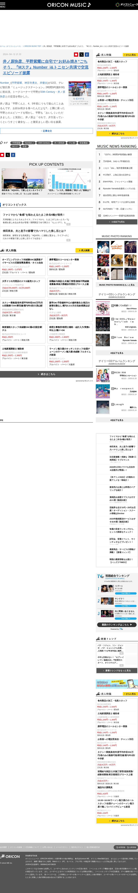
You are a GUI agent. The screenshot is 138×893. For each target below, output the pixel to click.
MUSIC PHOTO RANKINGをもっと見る (117, 285)
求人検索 (85, 250)
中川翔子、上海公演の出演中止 (117, 175)
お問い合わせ (47, 847)
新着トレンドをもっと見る (117, 670)
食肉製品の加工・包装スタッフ (112, 61)
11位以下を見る (116, 222)
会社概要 (3, 847)
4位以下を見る (116, 353)
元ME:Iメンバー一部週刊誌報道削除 (119, 216)
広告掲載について (32, 847)
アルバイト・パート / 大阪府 (70, 356)
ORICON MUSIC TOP (32, 46)
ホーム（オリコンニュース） (11, 46)
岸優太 (43, 82)
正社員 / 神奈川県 (23, 286)
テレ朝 (72, 143)
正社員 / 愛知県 (70, 310)
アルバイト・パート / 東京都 (23, 353)
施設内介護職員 (105, 787)
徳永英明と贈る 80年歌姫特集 (116, 195)
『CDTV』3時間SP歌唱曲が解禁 (117, 154)
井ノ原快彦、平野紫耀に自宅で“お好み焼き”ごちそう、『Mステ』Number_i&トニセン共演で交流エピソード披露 (45, 67)
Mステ (15, 146)
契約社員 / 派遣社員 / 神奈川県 (70, 287)
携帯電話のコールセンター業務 (112, 87)
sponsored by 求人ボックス (84, 381)
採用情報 (122, 847)
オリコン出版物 (16, 847)
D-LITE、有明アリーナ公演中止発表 (119, 202)
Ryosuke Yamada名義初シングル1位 (119, 188)
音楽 (25, 146)
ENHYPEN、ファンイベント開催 (117, 181)
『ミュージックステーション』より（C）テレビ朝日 (80, 101)
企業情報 (132, 847)
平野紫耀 (17, 82)
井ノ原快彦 (59, 143)
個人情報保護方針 (93, 847)
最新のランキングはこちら (115, 625)
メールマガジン (62, 847)
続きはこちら (48, 374)
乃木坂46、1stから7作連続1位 (116, 161)
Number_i (5, 82)
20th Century (48, 91)
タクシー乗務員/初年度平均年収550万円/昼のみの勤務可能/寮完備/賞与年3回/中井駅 (116, 116)
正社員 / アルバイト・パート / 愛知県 (23, 265)
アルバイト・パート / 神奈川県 (23, 333)
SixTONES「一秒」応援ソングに (117, 209)
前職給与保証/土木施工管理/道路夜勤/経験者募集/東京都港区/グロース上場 (115, 773)
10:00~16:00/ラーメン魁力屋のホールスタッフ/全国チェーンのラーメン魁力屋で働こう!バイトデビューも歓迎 (116, 803)
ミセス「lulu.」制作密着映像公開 (117, 168)
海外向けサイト (77, 847)
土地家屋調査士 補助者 (108, 74)
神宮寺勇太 (31, 82)
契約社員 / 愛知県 (70, 264)
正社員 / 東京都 (23, 309)
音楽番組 (84, 143)
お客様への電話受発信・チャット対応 (115, 100)
